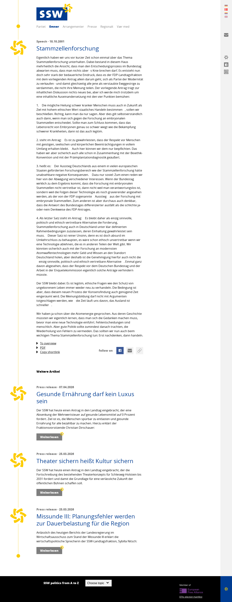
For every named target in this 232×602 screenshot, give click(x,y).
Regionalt (106, 27)
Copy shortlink (48, 352)
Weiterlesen (51, 436)
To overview (46, 343)
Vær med (123, 27)
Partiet (41, 27)
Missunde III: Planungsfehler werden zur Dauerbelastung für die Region (85, 520)
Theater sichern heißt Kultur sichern (84, 460)
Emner (54, 26)
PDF (40, 348)
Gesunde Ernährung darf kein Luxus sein (85, 397)
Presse (92, 27)
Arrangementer (73, 27)
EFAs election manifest (190, 596)
